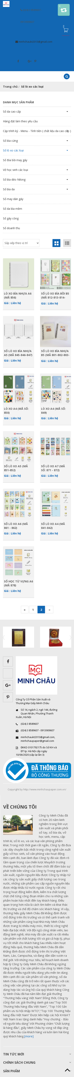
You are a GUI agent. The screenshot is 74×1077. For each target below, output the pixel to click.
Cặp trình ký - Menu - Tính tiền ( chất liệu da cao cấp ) (37, 131)
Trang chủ (10, 86)
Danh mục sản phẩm (18, 102)
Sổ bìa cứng (10, 141)
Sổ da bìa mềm (12, 209)
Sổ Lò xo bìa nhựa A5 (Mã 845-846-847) (18, 353)
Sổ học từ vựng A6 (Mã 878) (18, 583)
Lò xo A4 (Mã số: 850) (16, 410)
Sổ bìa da (9, 189)
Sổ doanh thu (11, 228)
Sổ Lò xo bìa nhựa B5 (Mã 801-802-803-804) (55, 353)
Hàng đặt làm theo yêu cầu (20, 121)
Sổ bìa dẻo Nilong (14, 179)
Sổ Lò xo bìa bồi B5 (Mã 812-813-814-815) (55, 295)
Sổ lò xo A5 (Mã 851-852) (16, 468)
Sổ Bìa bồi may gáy (15, 160)
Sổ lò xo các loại (13, 150)
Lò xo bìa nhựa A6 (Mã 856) (17, 295)
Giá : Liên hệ (12, 303)
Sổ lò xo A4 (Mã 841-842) (53, 525)
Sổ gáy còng (11, 218)
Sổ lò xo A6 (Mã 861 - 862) (16, 525)
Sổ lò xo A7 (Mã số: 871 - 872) (53, 468)
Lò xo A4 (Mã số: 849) (53, 410)
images (19, 824)
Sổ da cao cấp (12, 111)
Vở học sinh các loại (15, 170)
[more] (29, 1036)
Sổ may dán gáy (13, 199)
